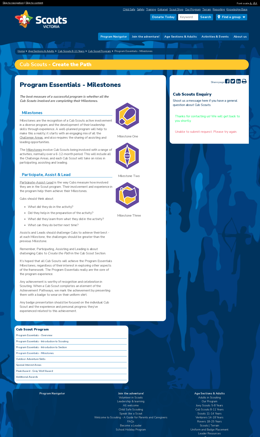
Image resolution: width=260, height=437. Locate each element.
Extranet (163, 9)
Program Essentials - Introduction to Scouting (42, 341)
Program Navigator (114, 37)
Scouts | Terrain (209, 425)
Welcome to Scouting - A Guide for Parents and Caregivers (130, 417)
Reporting (219, 9)
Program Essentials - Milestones (35, 353)
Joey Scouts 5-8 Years (209, 405)
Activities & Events (215, 37)
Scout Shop (176, 9)
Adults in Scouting (209, 397)
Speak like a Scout (130, 413)
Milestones (34, 150)
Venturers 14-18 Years (209, 417)
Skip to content (34, 3)
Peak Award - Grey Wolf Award (34, 371)
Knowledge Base (236, 9)
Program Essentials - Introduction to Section (41, 347)
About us (240, 37)
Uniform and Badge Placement (209, 429)
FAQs (130, 421)
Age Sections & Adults (180, 37)
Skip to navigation (13, 3)
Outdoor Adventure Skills (31, 359)
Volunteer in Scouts (131, 397)
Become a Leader (131, 425)
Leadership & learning (131, 401)
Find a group (231, 17)
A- (251, 3)
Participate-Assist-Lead (36, 182)
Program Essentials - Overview (34, 335)
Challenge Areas (31, 137)
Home (21, 51)
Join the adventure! (145, 37)
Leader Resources (209, 433)
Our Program (193, 9)
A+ (255, 3)
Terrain (206, 9)
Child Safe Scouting (131, 409)
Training (151, 9)
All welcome (131, 405)
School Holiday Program (131, 429)
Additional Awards (27, 377)
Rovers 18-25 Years (209, 421)
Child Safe (129, 9)
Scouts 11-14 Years (209, 413)
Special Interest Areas (28, 365)
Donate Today (163, 17)
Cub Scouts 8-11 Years (209, 409)
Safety (140, 9)
